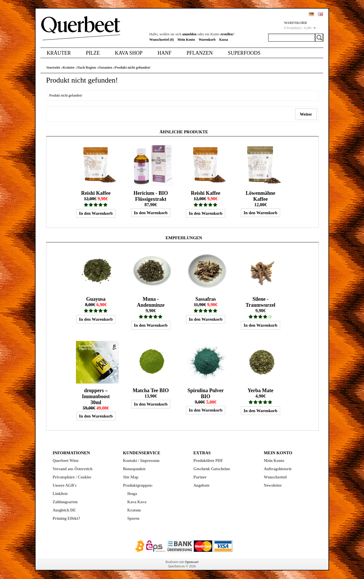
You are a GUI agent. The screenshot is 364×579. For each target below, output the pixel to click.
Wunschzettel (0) (161, 40)
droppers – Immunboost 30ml (96, 396)
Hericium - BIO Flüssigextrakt (150, 196)
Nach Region (86, 67)
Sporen (133, 518)
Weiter (306, 114)
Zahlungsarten (65, 502)
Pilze (93, 53)
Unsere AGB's (64, 485)
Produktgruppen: (138, 485)
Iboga (132, 494)
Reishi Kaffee (95, 193)
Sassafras (205, 299)
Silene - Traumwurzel (261, 302)
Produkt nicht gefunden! (132, 67)
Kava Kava (136, 502)
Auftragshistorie (278, 469)
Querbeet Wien (65, 461)
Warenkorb (207, 40)
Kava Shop (128, 53)
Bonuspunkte (134, 469)
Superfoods (244, 53)
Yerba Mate (260, 390)
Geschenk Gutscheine (211, 469)
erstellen (226, 34)
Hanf (164, 53)
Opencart (192, 562)
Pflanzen (200, 53)
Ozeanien (105, 67)
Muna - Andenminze (150, 302)
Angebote (201, 485)
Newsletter (273, 485)
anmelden (189, 34)
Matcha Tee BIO (151, 390)
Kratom (134, 510)
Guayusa (96, 299)
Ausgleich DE (64, 510)
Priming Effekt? (66, 518)
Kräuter (59, 53)
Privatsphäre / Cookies (72, 477)
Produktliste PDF (208, 461)
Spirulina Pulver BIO (205, 393)
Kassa (223, 40)
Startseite (53, 67)
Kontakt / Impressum (141, 461)
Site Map (130, 477)
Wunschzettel (275, 477)
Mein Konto (186, 40)
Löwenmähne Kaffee (260, 196)
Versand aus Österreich (72, 469)
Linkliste (60, 494)
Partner (200, 477)
